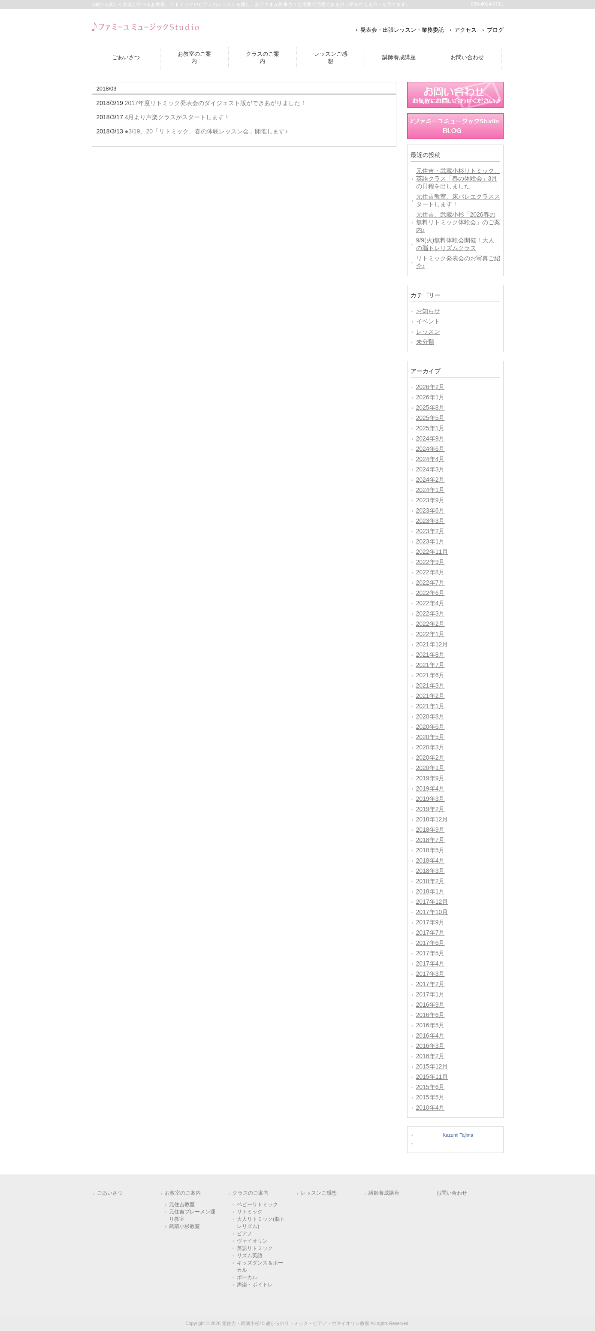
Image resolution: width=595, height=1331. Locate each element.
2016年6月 (430, 1014)
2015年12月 (432, 1066)
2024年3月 (430, 469)
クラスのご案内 (251, 1193)
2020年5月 (430, 736)
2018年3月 (430, 870)
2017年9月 (430, 922)
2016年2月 (430, 1056)
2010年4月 (430, 1107)
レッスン (428, 331)
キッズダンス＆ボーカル (260, 1266)
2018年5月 (430, 850)
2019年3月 (430, 798)
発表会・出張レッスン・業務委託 (402, 30)
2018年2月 (430, 881)
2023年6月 (430, 510)
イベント (428, 321)
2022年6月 (430, 592)
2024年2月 (430, 479)
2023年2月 (430, 531)
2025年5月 (430, 417)
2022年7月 (430, 582)
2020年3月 (430, 747)
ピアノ (244, 1234)
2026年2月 (430, 386)
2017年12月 (432, 901)
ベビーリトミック (257, 1204)
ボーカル (247, 1277)
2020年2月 (430, 757)
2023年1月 (430, 541)
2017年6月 (430, 942)
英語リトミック (255, 1248)
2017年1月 (430, 994)
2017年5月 (430, 953)
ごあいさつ (110, 1193)
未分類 (425, 341)
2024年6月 (430, 448)
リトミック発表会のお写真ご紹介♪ (458, 262)
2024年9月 (430, 438)
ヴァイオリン (252, 1241)
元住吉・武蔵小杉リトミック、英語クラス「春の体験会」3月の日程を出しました (458, 178)
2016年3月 (430, 1045)
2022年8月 (430, 572)
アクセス (465, 30)
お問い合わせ (451, 1193)
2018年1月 (430, 891)
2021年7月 (430, 664)
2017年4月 (430, 963)
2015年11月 (432, 1076)
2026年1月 (430, 397)
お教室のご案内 (183, 1193)
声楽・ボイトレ (255, 1285)
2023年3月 (430, 520)
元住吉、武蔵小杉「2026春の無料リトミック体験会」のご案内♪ (458, 222)
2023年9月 (430, 500)
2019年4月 (430, 788)
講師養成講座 (383, 1193)
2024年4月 (430, 459)
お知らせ (428, 311)
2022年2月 (430, 623)
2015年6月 (430, 1087)
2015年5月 (430, 1097)
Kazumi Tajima (458, 1135)
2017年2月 (430, 984)
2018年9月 (430, 829)
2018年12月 (432, 819)
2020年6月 (430, 726)
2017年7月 (430, 932)
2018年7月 (430, 839)
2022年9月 (430, 561)
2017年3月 (430, 973)
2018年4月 (430, 860)
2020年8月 (430, 716)
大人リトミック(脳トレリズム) (261, 1222)
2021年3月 (430, 685)
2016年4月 (430, 1035)
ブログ (495, 30)
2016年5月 (430, 1025)
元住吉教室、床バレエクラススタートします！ (458, 200)
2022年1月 (430, 634)
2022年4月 (430, 603)
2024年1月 (430, 489)
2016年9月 (430, 1004)
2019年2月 (430, 809)
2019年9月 (430, 778)
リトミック (250, 1212)
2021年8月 (430, 654)
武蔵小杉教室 (184, 1226)
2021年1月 (430, 706)
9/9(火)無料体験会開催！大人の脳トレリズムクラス (455, 244)
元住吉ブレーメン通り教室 (192, 1215)
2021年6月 (430, 675)
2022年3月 (430, 613)
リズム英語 (250, 1256)
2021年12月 (432, 644)
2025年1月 (430, 428)
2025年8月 (430, 407)
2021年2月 (430, 695)
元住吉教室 (182, 1204)
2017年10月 (432, 911)
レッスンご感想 (319, 1193)
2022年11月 (432, 551)
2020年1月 (430, 767)
